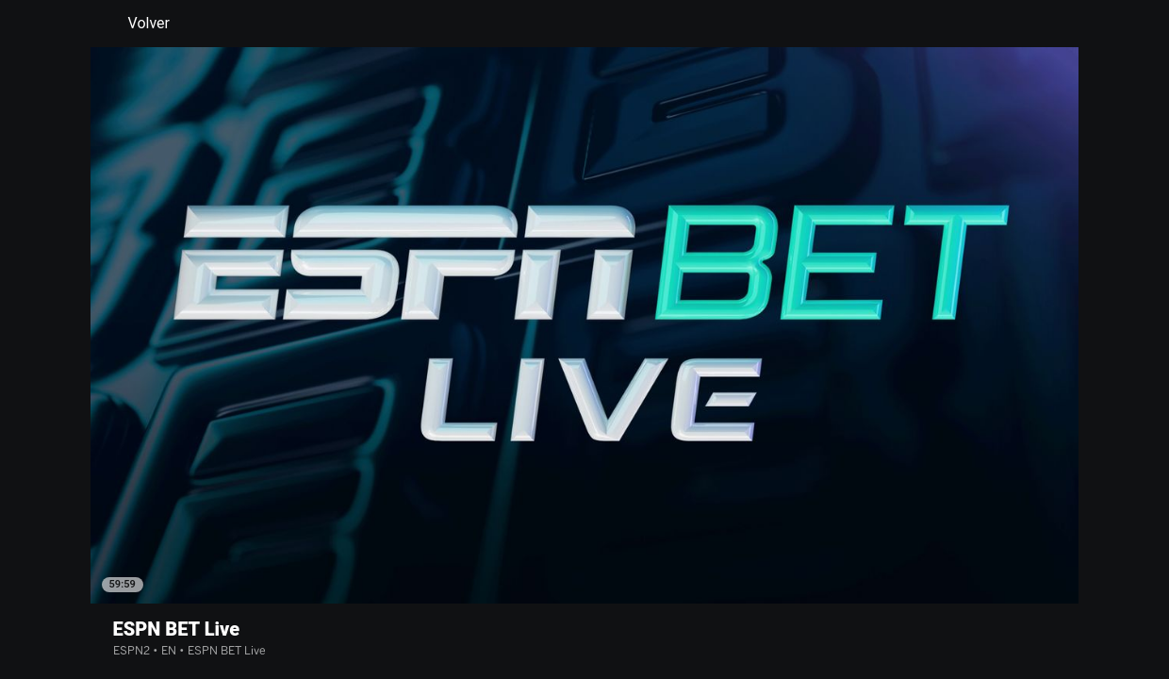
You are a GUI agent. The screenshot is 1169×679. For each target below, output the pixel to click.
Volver (138, 23)
